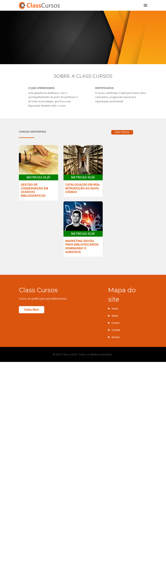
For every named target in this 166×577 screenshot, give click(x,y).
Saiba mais (31, 309)
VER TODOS (122, 132)
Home (115, 308)
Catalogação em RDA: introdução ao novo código (83, 188)
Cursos (115, 322)
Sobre (115, 315)
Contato (116, 330)
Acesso (116, 337)
